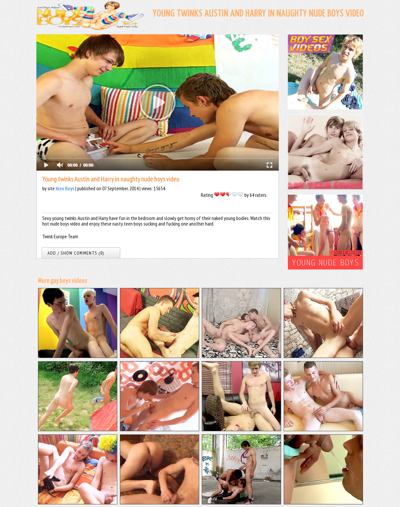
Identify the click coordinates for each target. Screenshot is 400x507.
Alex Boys (65, 188)
